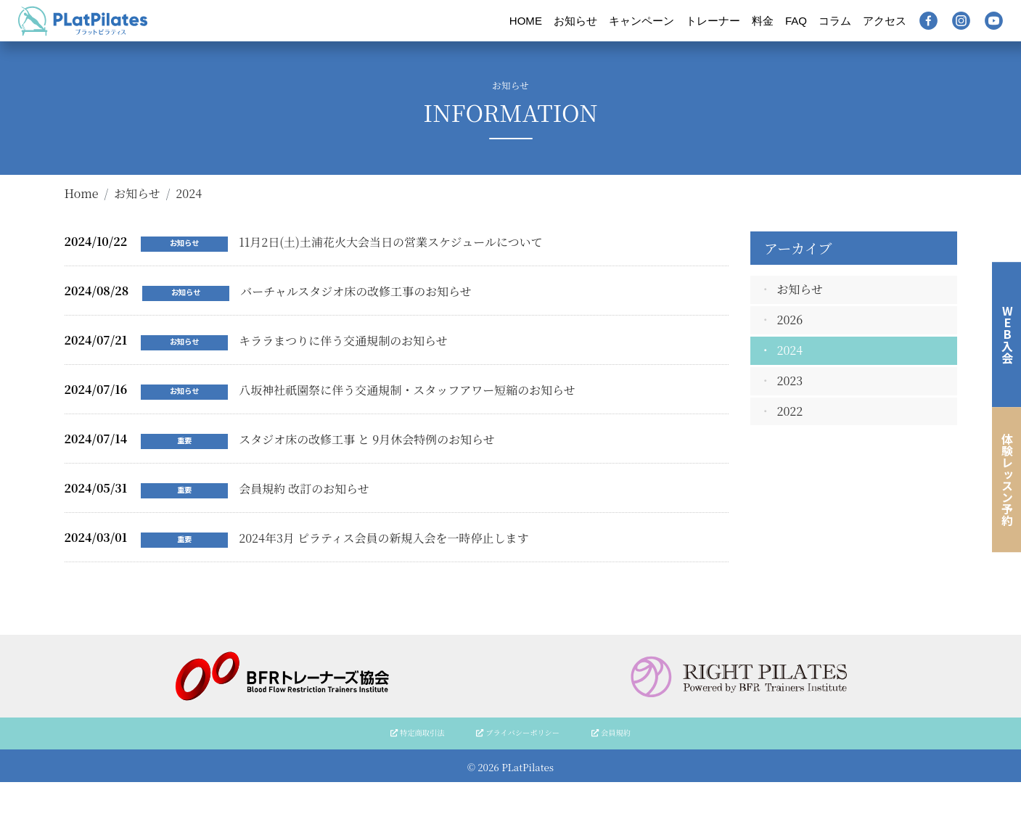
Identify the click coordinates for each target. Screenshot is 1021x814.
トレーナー (713, 21)
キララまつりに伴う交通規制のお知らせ (343, 340)
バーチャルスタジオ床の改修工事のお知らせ (356, 291)
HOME (525, 21)
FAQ (796, 21)
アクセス (884, 21)
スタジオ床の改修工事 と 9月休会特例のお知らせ (367, 439)
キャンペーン (641, 21)
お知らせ (575, 21)
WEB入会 (1007, 334)
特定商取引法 (417, 732)
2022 (790, 411)
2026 (790, 319)
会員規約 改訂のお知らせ (304, 488)
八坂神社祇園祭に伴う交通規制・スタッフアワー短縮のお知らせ (407, 390)
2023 (790, 380)
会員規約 (611, 732)
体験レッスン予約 (1007, 479)
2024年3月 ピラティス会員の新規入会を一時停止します (383, 538)
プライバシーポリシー (517, 732)
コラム (835, 21)
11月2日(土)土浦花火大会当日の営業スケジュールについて (390, 242)
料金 (763, 21)
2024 (790, 350)
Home (82, 193)
